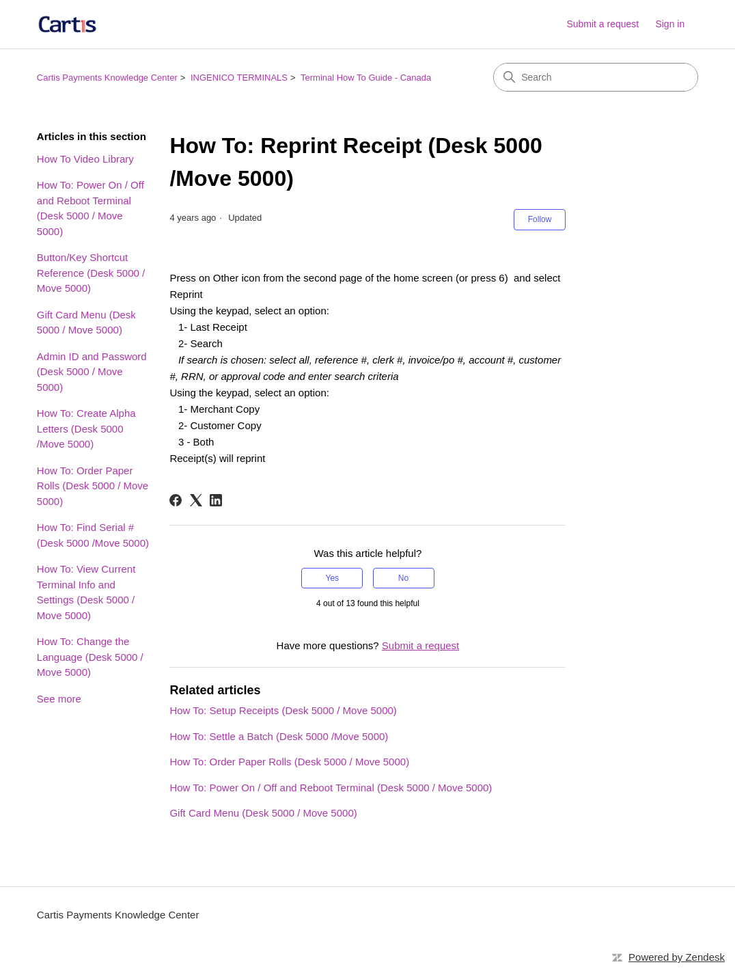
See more (59, 699)
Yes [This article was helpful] (332, 578)
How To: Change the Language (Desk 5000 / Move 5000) (90, 657)
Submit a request (602, 23)
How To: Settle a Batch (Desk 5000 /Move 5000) (278, 736)
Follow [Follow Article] (540, 219)
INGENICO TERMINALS (239, 77)
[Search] (595, 77)
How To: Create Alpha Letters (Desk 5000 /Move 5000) (86, 428)
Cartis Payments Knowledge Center (107, 77)
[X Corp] (196, 500)
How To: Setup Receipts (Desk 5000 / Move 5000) (282, 710)
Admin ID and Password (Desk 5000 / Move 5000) (92, 372)
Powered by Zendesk (676, 957)
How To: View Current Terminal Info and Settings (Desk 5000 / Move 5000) (86, 592)
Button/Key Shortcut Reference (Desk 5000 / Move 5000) (91, 272)
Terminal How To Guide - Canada (366, 77)
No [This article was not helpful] (403, 578)
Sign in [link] (669, 23)
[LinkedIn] (216, 500)
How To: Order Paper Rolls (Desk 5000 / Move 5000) (92, 486)
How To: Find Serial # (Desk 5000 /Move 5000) (93, 535)
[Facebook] (175, 500)
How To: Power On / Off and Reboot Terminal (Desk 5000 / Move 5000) (90, 208)
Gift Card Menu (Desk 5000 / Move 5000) (86, 322)
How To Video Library (85, 159)
